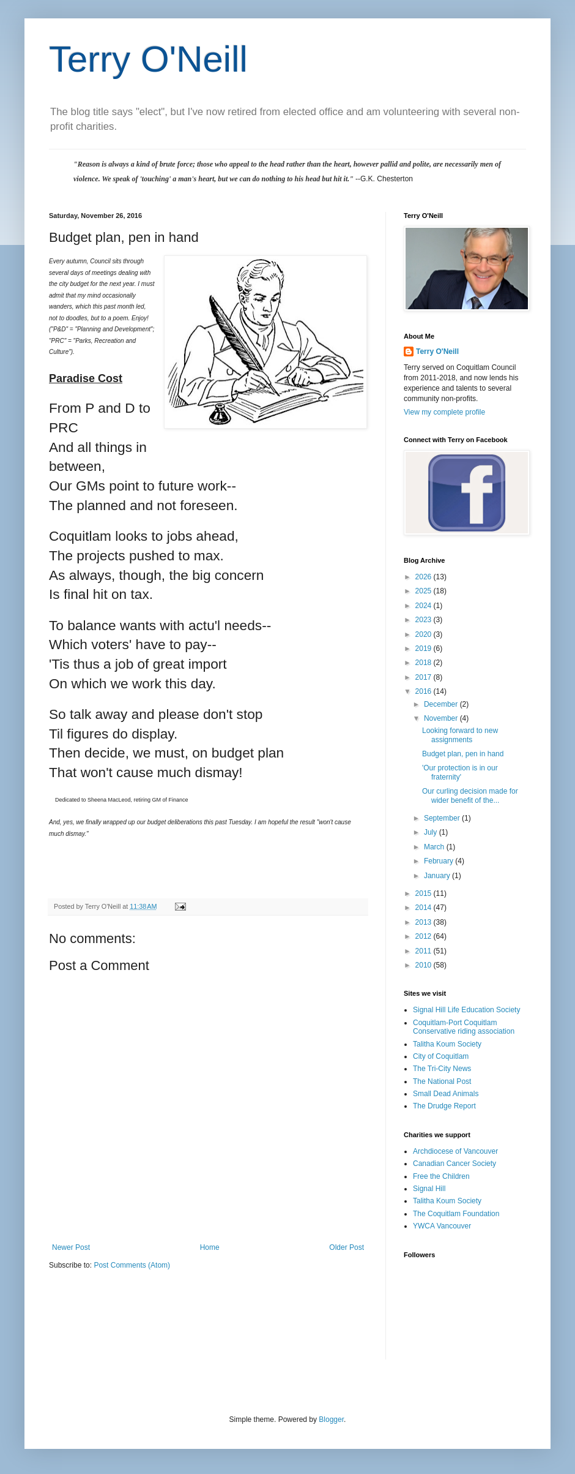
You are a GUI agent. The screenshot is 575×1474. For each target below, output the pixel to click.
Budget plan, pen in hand (462, 754)
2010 (424, 965)
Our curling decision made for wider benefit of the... (470, 795)
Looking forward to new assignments (460, 734)
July (431, 832)
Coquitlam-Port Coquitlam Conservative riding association (463, 1027)
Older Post (346, 1247)
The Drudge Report (444, 1106)
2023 (424, 619)
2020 (424, 634)
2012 (424, 936)
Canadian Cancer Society (454, 1163)
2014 (424, 907)
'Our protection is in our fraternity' (460, 772)
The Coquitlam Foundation (456, 1213)
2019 (424, 648)
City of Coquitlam (441, 1056)
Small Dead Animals (445, 1093)
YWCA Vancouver (442, 1226)
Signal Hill (429, 1188)
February (439, 861)
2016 (424, 691)
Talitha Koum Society (447, 1044)
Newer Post (71, 1247)
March (435, 847)
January (438, 875)
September (443, 818)
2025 (424, 591)
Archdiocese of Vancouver (455, 1151)
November (442, 718)
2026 (424, 577)
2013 (424, 922)
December (442, 704)
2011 (424, 951)
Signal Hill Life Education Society (466, 1010)
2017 (424, 677)
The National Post (442, 1081)
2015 (424, 893)
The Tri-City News (442, 1068)
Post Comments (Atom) (132, 1265)
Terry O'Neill (148, 59)
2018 (424, 662)
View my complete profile (444, 412)
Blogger (331, 1419)
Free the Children (441, 1176)
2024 (424, 605)
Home (210, 1247)
